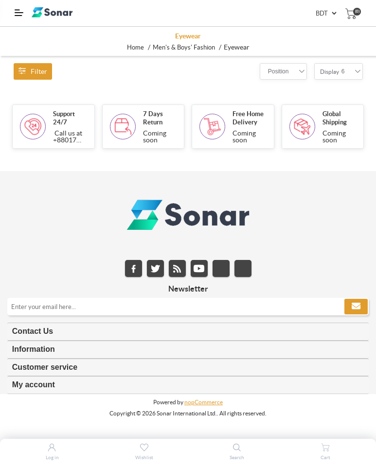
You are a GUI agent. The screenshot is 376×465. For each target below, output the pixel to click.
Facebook (133, 268)
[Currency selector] (326, 13)
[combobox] (278, 71)
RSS (177, 268)
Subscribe (356, 306)
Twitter (155, 268)
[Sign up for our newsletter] (188, 306)
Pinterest (242, 268)
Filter (32, 71)
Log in (52, 457)
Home (135, 47)
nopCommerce (203, 402)
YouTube (199, 268)
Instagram (221, 268)
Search (237, 457)
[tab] (188, 332)
